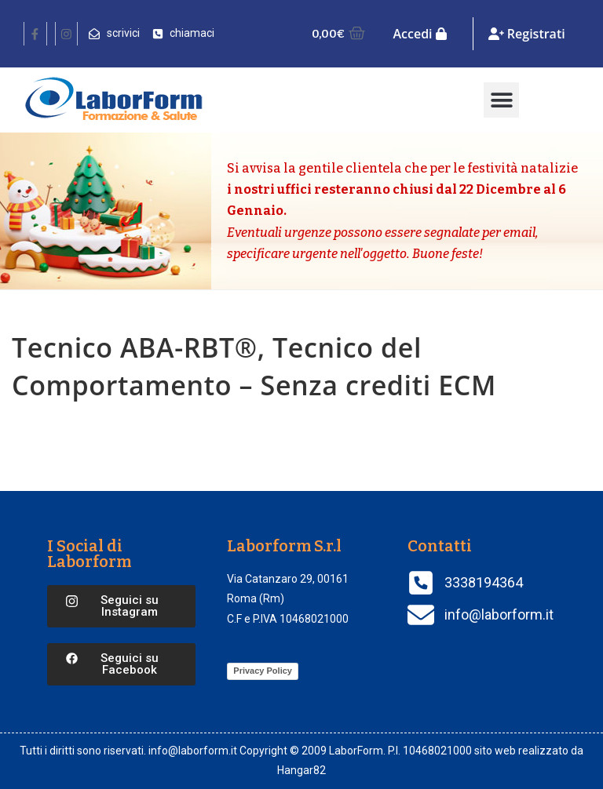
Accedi (419, 33)
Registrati (526, 33)
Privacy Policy (262, 670)
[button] (501, 100)
